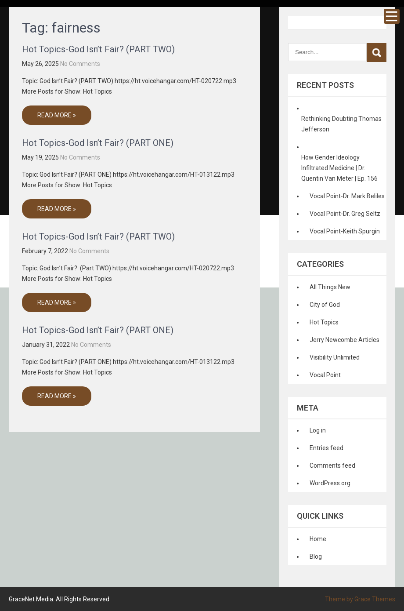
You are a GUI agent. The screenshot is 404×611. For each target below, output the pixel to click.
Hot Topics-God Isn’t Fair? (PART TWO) (98, 49)
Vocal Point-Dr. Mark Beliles (347, 196)
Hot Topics (324, 322)
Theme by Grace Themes (360, 599)
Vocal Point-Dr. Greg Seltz (345, 213)
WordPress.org (330, 483)
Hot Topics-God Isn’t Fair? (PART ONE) (97, 143)
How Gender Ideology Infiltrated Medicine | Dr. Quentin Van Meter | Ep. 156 (339, 168)
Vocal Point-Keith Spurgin (345, 231)
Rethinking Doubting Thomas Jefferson (341, 124)
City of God (325, 304)
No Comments (80, 63)
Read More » (56, 115)
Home (318, 538)
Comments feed (332, 465)
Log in (318, 430)
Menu (392, 16)
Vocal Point (325, 374)
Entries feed (326, 447)
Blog (316, 556)
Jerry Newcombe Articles (344, 339)
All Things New (330, 287)
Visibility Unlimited (335, 357)
